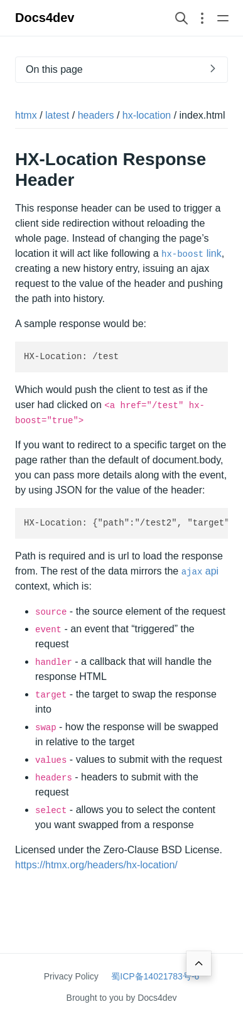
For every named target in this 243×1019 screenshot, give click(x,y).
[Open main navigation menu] (222, 18)
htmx (26, 115)
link (191, 253)
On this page (54, 69)
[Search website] (181, 18)
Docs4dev (45, 17)
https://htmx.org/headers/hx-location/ (96, 865)
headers (96, 115)
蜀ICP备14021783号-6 (155, 976)
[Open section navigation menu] (202, 18)
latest (57, 115)
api (200, 571)
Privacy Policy (71, 976)
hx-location (146, 115)
